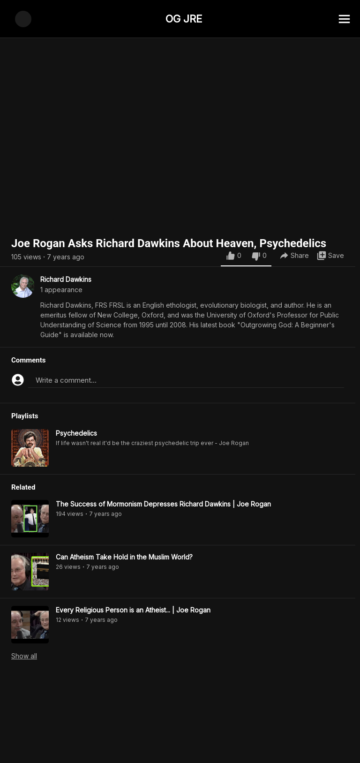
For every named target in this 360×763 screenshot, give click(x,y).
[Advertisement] (180, 742)
